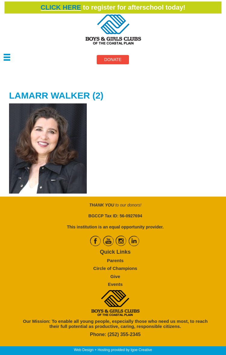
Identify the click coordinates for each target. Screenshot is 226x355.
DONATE (112, 59)
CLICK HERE (61, 7)
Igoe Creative (141, 350)
